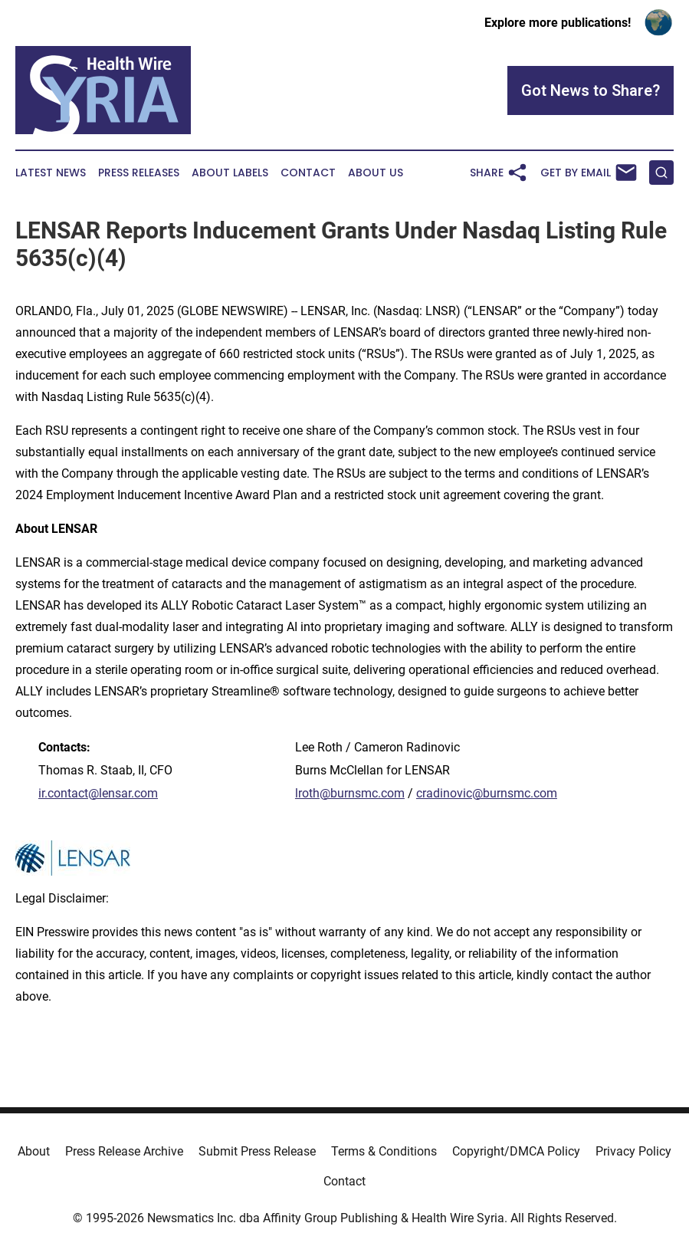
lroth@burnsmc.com (350, 793)
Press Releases (138, 172)
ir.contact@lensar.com (98, 793)
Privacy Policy (633, 1151)
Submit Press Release (257, 1151)
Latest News (50, 172)
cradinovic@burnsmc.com (486, 793)
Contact (308, 172)
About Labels (230, 172)
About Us (375, 172)
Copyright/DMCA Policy (516, 1151)
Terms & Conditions (384, 1151)
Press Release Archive (124, 1151)
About (34, 1151)
